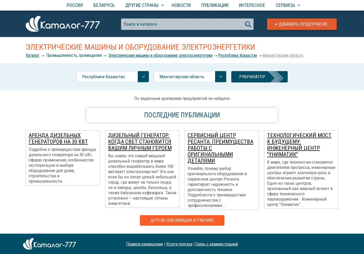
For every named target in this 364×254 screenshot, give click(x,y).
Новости (181, 5)
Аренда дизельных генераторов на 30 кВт (58, 138)
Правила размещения (144, 243)
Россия (75, 5)
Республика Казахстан (237, 55)
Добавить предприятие (303, 24)
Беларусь (104, 5)
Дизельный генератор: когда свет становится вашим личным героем (140, 141)
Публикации (214, 5)
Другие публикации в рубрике (182, 220)
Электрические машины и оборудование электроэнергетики (160, 55)
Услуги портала (179, 243)
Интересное (252, 5)
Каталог (32, 55)
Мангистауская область (283, 55)
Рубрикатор (252, 76)
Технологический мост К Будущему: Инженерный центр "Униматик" (299, 145)
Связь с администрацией (217, 243)
